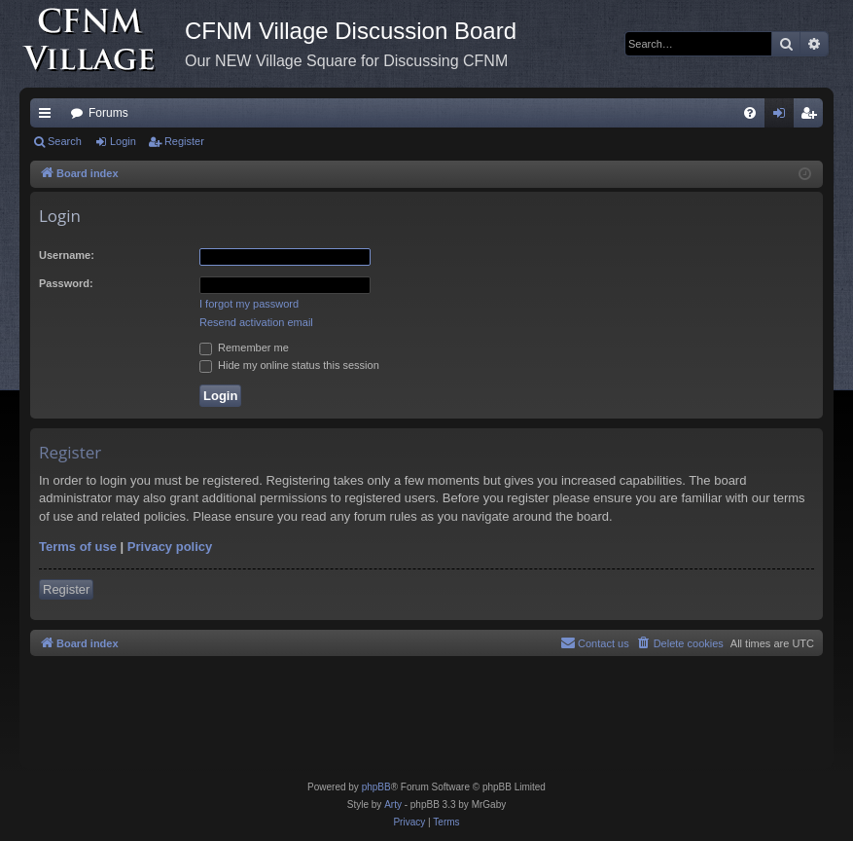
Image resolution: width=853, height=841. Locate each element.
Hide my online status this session (289, 365)
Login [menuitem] (783, 117)
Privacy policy (169, 546)
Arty (393, 804)
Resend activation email (256, 322)
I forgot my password (249, 304)
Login (123, 141)
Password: (66, 283)
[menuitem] (749, 113)
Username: (66, 255)
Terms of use (78, 546)
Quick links (48, 117)
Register (184, 141)
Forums (108, 113)
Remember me (244, 347)
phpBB (376, 787)
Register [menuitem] (812, 117)
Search (65, 141)
